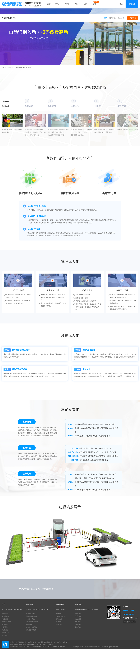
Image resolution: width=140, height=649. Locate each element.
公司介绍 (78, 613)
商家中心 (59, 613)
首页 (49, 4)
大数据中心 (29, 624)
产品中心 (10, 68)
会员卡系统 (5, 632)
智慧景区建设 (30, 613)
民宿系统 (5, 630)
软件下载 (59, 624)
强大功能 (112, 18)
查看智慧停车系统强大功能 (36, 589)
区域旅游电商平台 (32, 616)
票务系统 (5, 613)
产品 (58, 4)
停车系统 (5, 635)
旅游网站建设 (22, 642)
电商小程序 (5, 616)
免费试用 (132, 4)
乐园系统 (5, 624)
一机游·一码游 (30, 619)
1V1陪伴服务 (60, 616)
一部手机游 (30, 642)
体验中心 (59, 622)
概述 (105, 18)
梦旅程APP (66, 642)
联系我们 (78, 616)
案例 (67, 4)
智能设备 (121, 18)
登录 (121, 4)
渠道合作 (78, 627)
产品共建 (59, 619)
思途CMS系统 (6, 622)
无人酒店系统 (39, 642)
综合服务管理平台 (32, 627)
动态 (85, 4)
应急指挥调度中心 (32, 630)
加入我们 (78, 619)
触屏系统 (5, 627)
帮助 (76, 4)
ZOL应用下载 (48, 642)
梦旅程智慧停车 (20, 68)
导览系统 (5, 619)
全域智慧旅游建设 (32, 622)
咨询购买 (133, 18)
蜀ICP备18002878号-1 (59, 647)
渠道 (94, 4)
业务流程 (78, 624)
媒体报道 (78, 622)
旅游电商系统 (57, 642)
